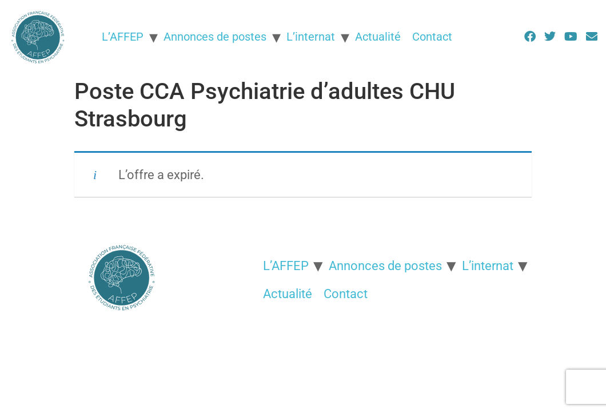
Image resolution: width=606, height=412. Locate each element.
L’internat (310, 36)
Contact (432, 36)
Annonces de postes (215, 36)
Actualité (378, 36)
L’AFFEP (122, 36)
